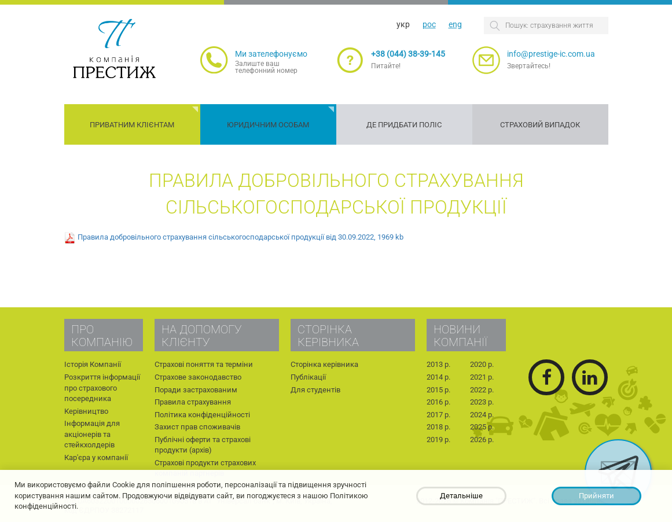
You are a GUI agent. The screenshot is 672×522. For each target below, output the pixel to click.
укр (403, 24)
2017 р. (438, 414)
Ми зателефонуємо (271, 53)
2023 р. (482, 402)
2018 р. (438, 426)
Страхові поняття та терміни (204, 364)
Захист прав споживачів (197, 426)
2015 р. (438, 389)
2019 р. (438, 439)
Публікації (308, 377)
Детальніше (461, 495)
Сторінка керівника (324, 364)
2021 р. (482, 377)
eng (455, 24)
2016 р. (438, 402)
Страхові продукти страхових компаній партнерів (205, 468)
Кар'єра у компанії (96, 457)
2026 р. (482, 439)
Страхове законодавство (198, 377)
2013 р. (438, 364)
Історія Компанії (92, 364)
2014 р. (438, 377)
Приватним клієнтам (132, 124)
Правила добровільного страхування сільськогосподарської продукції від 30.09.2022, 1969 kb (240, 237)
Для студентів (315, 389)
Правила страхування (193, 402)
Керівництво (86, 411)
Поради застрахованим (196, 389)
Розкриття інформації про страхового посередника (102, 388)
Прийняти (596, 495)
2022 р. (482, 389)
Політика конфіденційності (202, 414)
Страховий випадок (540, 124)
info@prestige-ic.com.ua (551, 53)
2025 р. (482, 426)
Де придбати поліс (404, 124)
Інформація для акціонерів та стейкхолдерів (92, 434)
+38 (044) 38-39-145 (408, 53)
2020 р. (482, 364)
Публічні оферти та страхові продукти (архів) (203, 445)
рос (429, 24)
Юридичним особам (268, 124)
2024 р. (482, 414)
